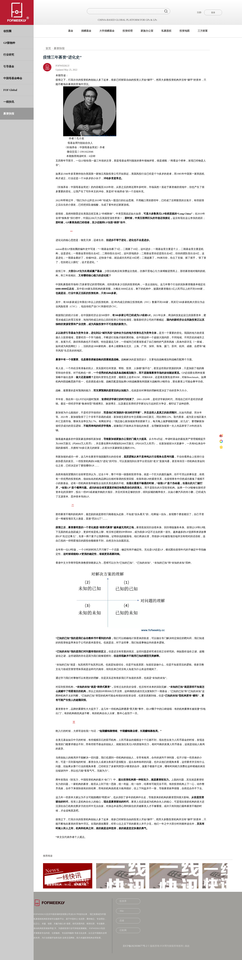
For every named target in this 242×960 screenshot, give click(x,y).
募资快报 (8, 113)
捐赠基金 (86, 30)
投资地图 (184, 30)
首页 (48, 48)
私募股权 (166, 30)
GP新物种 (9, 42)
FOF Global (10, 90)
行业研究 (8, 54)
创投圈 (7, 31)
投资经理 (128, 30)
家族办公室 (147, 30)
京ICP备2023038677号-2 (135, 946)
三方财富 (203, 30)
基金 (70, 30)
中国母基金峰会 (12, 78)
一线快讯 (8, 101)
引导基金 (8, 66)
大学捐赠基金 (106, 30)
